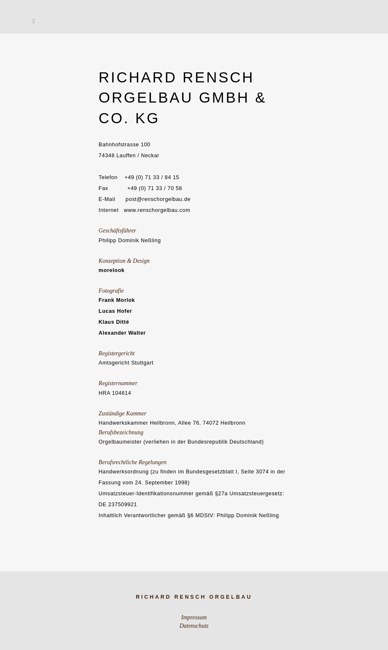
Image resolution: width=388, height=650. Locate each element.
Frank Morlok (117, 300)
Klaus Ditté (114, 322)
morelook (112, 270)
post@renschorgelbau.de (158, 199)
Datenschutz (193, 626)
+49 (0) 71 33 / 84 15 (151, 177)
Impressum (194, 617)
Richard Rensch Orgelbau (194, 597)
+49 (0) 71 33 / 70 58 (154, 188)
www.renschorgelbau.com (157, 210)
